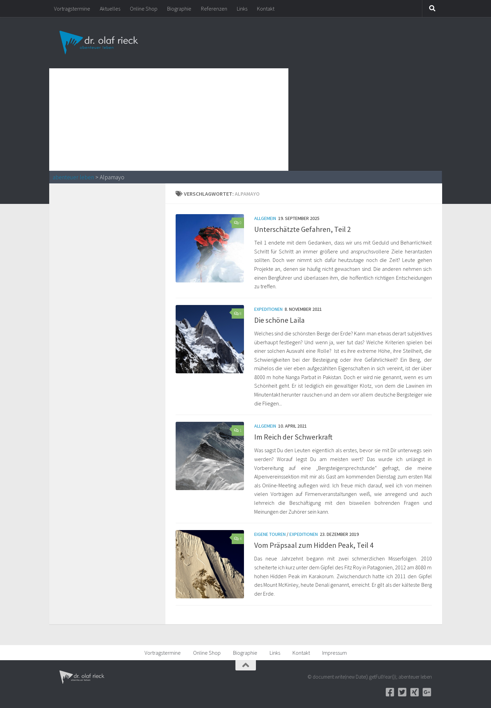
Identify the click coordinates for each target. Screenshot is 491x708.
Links (242, 8)
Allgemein (265, 218)
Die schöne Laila (279, 320)
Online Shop (144, 8)
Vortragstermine (72, 8)
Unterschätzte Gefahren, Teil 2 (302, 229)
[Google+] (427, 692)
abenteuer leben (73, 177)
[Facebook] (390, 692)
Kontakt (265, 8)
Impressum (334, 652)
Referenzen (214, 8)
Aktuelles (110, 8)
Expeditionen (268, 309)
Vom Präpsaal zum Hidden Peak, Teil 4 (313, 545)
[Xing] (415, 692)
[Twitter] (402, 692)
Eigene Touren (270, 534)
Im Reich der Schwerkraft (293, 437)
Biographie (179, 8)
